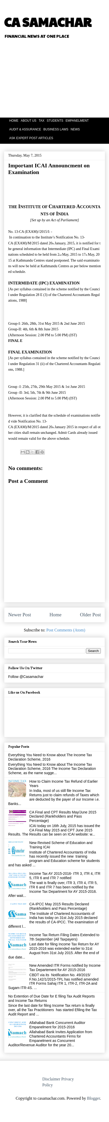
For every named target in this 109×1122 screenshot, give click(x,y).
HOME (13, 120)
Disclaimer (51, 1079)
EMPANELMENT (77, 120)
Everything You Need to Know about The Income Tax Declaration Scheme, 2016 (50, 757)
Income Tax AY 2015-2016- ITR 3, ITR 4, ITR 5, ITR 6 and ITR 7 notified (65, 875)
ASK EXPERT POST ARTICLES (31, 138)
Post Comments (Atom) (65, 630)
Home (55, 614)
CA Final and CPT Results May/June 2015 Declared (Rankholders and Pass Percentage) (62, 816)
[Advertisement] (69, 79)
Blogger (93, 1098)
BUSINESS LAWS (55, 129)
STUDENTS (55, 120)
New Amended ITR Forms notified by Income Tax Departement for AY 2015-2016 (65, 967)
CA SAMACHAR (47, 22)
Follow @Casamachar (25, 677)
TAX (41, 120)
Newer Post (19, 614)
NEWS (75, 129)
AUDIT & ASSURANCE (25, 129)
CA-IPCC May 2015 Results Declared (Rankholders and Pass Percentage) (59, 906)
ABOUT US (28, 120)
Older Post (90, 614)
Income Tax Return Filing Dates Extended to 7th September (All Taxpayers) (64, 937)
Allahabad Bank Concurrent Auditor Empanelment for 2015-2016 (57, 1025)
